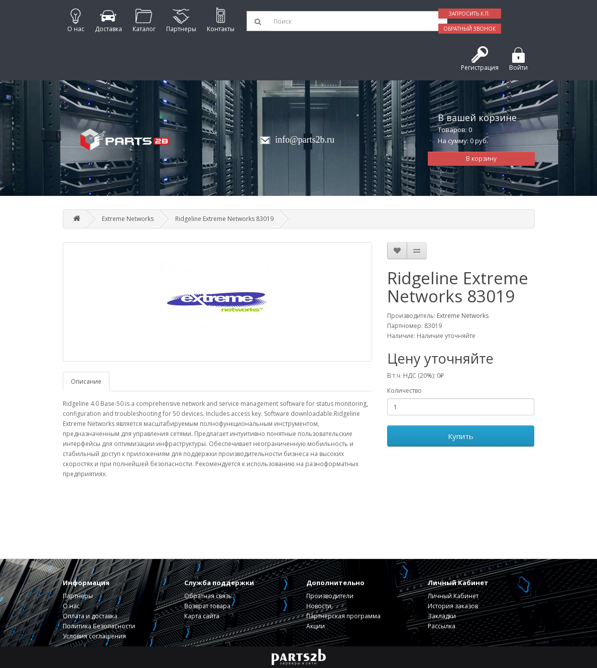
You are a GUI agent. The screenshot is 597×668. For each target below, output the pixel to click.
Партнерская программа (343, 616)
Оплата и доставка (90, 616)
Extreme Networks (128, 218)
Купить (460, 436)
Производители (329, 596)
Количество (404, 390)
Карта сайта (201, 616)
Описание (86, 381)
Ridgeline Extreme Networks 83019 (224, 218)
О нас (71, 606)
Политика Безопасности (99, 626)
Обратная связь (208, 596)
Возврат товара (207, 606)
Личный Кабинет (453, 596)
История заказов (453, 606)
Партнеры (78, 596)
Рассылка (441, 626)
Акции (315, 626)
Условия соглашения (94, 636)
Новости (318, 606)
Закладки (442, 616)
